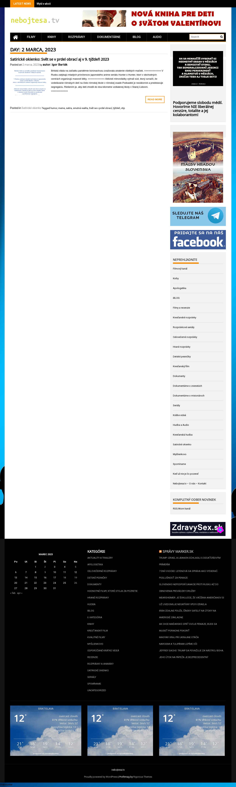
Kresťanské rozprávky (184, 317)
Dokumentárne (108, 37)
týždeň (116, 108)
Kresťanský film (181, 366)
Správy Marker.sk (178, 551)
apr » (19, 593)
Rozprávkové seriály (183, 327)
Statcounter (6, 784)
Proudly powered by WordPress (101, 777)
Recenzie (92, 657)
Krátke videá (179, 415)
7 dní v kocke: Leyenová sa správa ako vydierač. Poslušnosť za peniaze (188, 574)
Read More (155, 99)
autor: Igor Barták (55, 64)
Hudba (91, 604)
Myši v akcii (44, 3)
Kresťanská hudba (182, 434)
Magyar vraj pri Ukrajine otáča (179, 637)
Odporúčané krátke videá (103, 650)
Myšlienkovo (179, 454)
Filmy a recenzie (181, 307)
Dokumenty (179, 376)
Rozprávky (76, 37)
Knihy (52, 37)
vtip (123, 108)
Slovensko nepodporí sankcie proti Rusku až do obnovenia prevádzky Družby (188, 587)
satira (69, 108)
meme (61, 108)
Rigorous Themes (142, 777)
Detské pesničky (182, 356)
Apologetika (179, 288)
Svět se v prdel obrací (100, 108)
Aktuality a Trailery (100, 557)
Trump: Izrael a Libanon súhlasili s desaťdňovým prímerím (190, 561)
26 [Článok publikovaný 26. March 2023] (75, 582)
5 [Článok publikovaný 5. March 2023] (75, 566)
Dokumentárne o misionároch (188, 395)
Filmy (31, 37)
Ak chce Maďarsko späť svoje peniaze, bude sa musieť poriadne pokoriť (188, 627)
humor (54, 108)
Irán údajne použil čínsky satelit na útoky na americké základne (187, 614)
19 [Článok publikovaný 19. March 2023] (75, 577)
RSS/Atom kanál (181, 508)
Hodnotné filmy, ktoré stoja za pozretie (112, 591)
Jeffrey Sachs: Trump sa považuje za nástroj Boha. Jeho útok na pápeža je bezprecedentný (191, 654)
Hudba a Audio (181, 425)
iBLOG (137, 37)
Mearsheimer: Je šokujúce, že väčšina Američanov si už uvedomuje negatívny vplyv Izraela (191, 601)
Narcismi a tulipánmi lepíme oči (178, 644)
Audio (157, 37)
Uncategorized (96, 690)
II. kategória (94, 617)
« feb (12, 593)
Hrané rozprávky (181, 346)
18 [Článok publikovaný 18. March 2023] (64, 577)
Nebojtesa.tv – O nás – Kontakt (189, 483)
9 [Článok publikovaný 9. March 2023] (45, 572)
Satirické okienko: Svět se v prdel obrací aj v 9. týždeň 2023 (59, 58)
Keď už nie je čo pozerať (186, 473)
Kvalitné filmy (96, 637)
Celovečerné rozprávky (185, 337)
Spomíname (179, 464)
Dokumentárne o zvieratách (187, 385)
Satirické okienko (31, 108)
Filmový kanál (180, 268)
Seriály (176, 405)
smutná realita (80, 108)
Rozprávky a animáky (100, 664)
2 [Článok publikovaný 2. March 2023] (45, 566)
